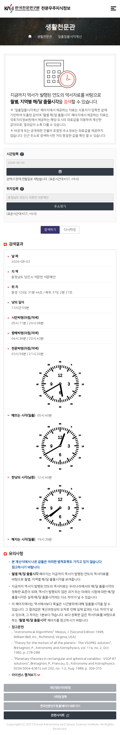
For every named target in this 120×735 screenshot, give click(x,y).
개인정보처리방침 (60, 687)
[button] (88, 36)
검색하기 (50, 229)
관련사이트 (60, 715)
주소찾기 (60, 206)
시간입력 (21, 154)
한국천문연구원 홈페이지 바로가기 (60, 706)
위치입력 (21, 189)
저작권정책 (60, 697)
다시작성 (70, 229)
